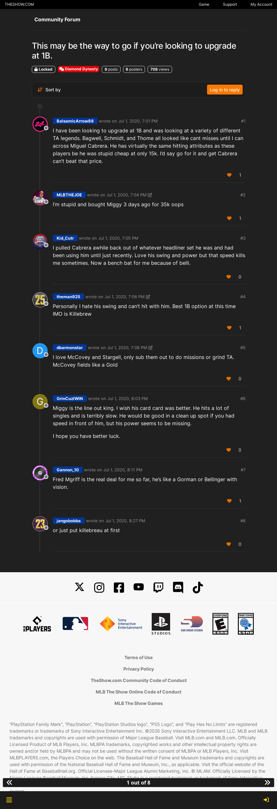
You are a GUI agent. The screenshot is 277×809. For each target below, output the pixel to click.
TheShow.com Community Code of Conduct (139, 680)
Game (204, 4)
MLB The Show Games (138, 703)
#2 (243, 194)
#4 (243, 296)
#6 (243, 398)
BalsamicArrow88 (75, 120)
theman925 (68, 296)
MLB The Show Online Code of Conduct (138, 691)
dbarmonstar (70, 347)
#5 (243, 347)
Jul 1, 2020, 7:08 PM (127, 347)
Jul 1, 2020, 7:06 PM (125, 296)
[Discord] (178, 588)
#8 (243, 520)
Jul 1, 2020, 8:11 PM (122, 469)
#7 (243, 469)
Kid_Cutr (65, 238)
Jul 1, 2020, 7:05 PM (118, 238)
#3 (243, 238)
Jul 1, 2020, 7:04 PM (127, 194)
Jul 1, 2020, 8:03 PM (127, 398)
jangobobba (69, 520)
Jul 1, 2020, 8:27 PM (125, 520)
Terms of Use (138, 657)
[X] (79, 588)
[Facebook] (119, 588)
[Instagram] (99, 588)
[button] (9, 800)
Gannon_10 (68, 469)
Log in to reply (225, 89)
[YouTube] (139, 588)
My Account (261, 4)
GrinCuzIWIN (70, 398)
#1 (243, 120)
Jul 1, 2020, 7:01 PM (138, 120)
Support (230, 4)
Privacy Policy (138, 669)
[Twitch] (158, 588)
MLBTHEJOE (69, 194)
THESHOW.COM (19, 4)
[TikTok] (198, 588)
